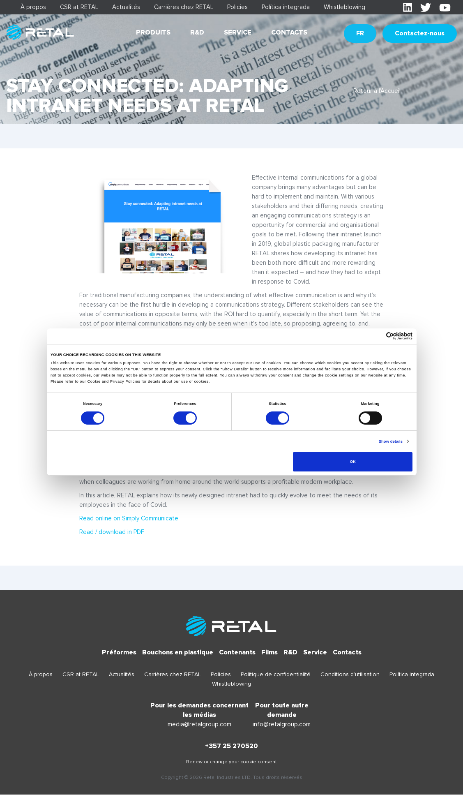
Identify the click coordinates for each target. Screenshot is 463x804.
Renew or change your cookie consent (231, 762)
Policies (237, 7)
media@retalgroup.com (199, 724)
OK (353, 462)
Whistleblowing (344, 7)
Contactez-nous (420, 33)
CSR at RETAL (79, 7)
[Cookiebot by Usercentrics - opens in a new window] (376, 336)
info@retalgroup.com (282, 724)
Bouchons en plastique (177, 652)
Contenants (237, 652)
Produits (153, 32)
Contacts (289, 32)
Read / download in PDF (111, 532)
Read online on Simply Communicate (128, 518)
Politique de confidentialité (276, 674)
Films (269, 652)
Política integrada (286, 7)
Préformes (119, 652)
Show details (391, 441)
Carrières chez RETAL (183, 7)
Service (237, 32)
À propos (33, 7)
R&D (197, 32)
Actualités (126, 7)
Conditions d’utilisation (350, 674)
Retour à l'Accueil (377, 91)
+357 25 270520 (231, 746)
